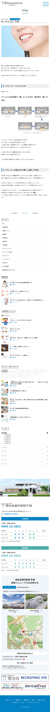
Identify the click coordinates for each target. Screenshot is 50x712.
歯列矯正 (5, 238)
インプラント (6, 259)
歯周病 (4, 234)
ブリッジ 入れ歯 (7, 252)
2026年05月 (7, 435)
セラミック (6, 255)
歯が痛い (5, 241)
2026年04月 (7, 437)
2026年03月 (7, 439)
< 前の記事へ (14, 213)
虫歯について (6, 231)
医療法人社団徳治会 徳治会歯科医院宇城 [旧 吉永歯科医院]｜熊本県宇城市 (11, 3)
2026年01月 (7, 443)
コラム (23, 702)
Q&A (33, 700)
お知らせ (5, 263)
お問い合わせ (41, 700)
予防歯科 (5, 245)
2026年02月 (7, 441)
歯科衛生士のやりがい (9, 270)
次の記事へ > (35, 213)
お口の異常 (6, 266)
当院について (9, 700)
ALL (4, 223)
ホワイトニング (7, 248)
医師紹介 (18, 700)
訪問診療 (5, 227)
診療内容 (26, 700)
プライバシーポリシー (34, 702)
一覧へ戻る (25, 213)
